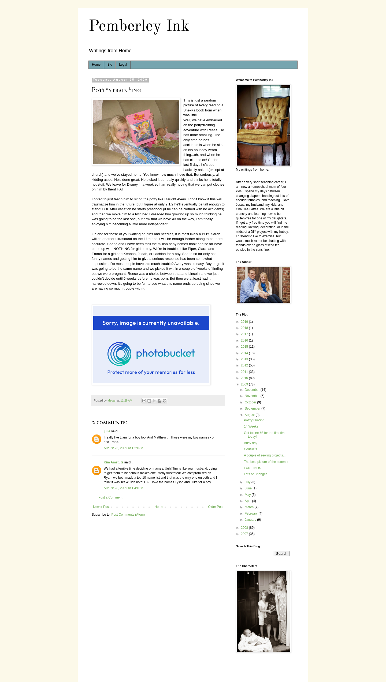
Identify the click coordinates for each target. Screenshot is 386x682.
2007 (245, 534)
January (251, 520)
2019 (245, 322)
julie (107, 431)
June (249, 488)
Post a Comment (110, 497)
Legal (123, 64)
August (250, 415)
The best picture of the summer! (266, 462)
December (253, 390)
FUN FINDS (252, 468)
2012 (245, 365)
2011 (245, 372)
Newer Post (101, 507)
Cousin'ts (250, 449)
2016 (245, 340)
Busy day (250, 443)
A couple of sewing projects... (264, 455)
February (251, 513)
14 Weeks (251, 426)
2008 (245, 528)
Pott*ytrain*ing (254, 420)
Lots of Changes (255, 474)
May (248, 495)
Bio (109, 64)
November (253, 396)
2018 (245, 328)
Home (96, 64)
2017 (245, 334)
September (253, 408)
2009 (245, 384)
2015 (245, 347)
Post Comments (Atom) (128, 514)
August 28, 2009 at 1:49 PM (123, 488)
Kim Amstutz (113, 462)
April (248, 501)
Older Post (215, 507)
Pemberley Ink (139, 26)
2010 (245, 378)
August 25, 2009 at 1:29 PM (123, 448)
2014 (245, 353)
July (248, 482)
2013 (245, 359)
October (251, 402)
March (250, 507)
